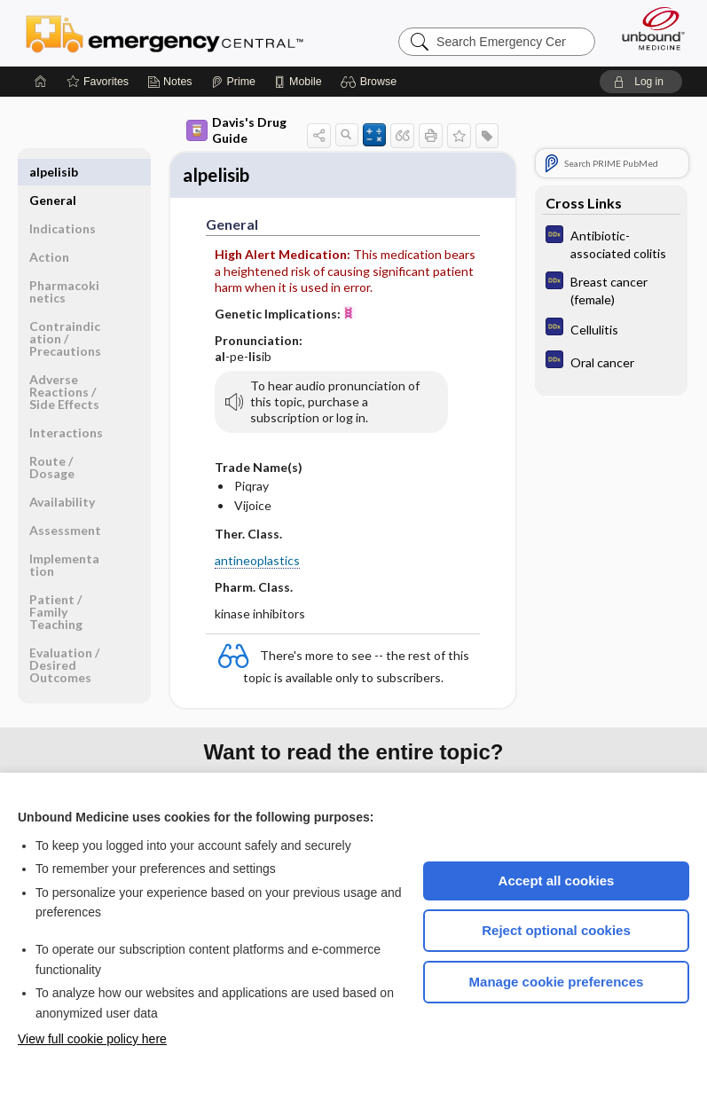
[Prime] (233, 82)
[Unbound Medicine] (648, 28)
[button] (371, 82)
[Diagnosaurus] (611, 243)
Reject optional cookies (556, 930)
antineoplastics (257, 563)
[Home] (41, 82)
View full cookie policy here (92, 1039)
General (52, 171)
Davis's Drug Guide (236, 129)
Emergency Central (164, 33)
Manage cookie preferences (556, 981)
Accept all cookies (557, 880)
